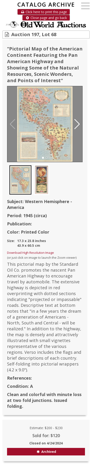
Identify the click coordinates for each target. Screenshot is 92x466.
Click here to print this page (43, 12)
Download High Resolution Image (30, 252)
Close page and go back (46, 17)
